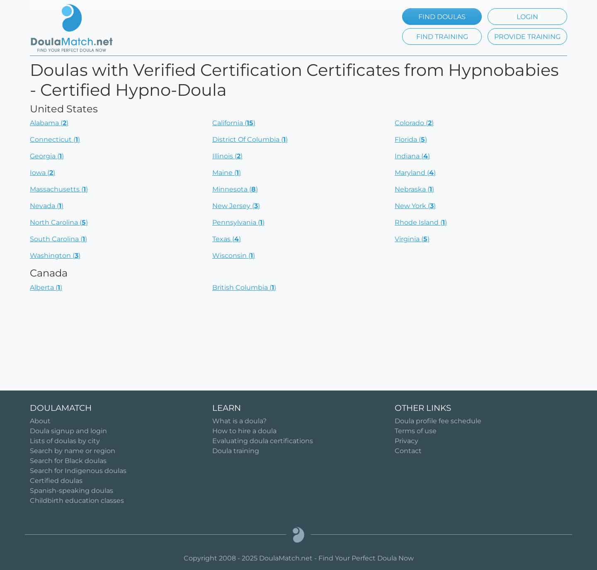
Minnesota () (235, 189)
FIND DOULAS (442, 17)
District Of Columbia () (250, 139)
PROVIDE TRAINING (527, 37)
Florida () (411, 139)
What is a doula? (239, 421)
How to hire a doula (244, 431)
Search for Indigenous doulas (78, 471)
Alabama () (49, 123)
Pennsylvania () (238, 222)
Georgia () (47, 156)
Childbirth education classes (77, 501)
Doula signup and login (68, 431)
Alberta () (46, 287)
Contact (408, 451)
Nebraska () (414, 189)
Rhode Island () (421, 222)
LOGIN (527, 17)
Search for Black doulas (68, 461)
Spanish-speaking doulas (71, 491)
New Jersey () (236, 206)
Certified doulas (56, 481)
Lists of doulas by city (65, 441)
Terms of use (416, 431)
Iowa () (42, 173)
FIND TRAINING (442, 37)
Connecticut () (55, 139)
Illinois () (227, 156)
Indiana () (412, 156)
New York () (415, 206)
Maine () (226, 173)
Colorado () (414, 123)
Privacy (406, 441)
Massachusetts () (59, 189)
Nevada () (46, 206)
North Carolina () (59, 222)
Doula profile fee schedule (438, 421)
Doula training (235, 451)
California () (233, 123)
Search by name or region (72, 451)
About (40, 421)
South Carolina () (58, 239)
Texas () (226, 239)
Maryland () (415, 173)
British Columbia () (244, 287)
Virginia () (412, 239)
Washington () (55, 256)
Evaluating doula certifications (262, 441)
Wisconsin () (233, 256)
